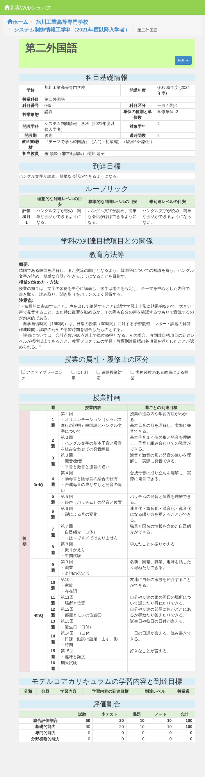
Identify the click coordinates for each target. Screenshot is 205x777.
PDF (183, 60)
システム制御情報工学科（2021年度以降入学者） (72, 30)
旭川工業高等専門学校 (62, 22)
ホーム (17, 22)
